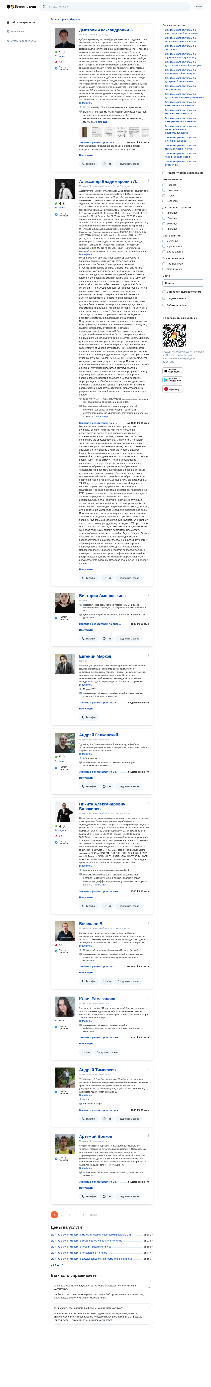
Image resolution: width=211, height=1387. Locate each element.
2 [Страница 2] (61, 1214)
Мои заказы (16, 31)
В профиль (85, 102)
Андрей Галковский (98, 735)
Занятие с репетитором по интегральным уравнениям (180, 120)
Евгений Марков (95, 656)
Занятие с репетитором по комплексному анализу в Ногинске (86, 1240)
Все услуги (86, 155)
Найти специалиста (21, 22)
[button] (101, 121)
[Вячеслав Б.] (65, 931)
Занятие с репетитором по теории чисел (180, 88)
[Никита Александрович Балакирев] (65, 812)
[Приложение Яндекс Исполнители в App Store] (172, 370)
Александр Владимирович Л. (108, 181)
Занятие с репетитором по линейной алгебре (100, 1110)
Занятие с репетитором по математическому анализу (98, 423)
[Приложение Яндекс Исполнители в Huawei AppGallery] (172, 388)
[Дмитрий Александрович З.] (65, 38)
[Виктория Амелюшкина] (65, 603)
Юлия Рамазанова (97, 999)
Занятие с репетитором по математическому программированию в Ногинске (92, 1234)
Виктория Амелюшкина (102, 595)
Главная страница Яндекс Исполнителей (21, 6)
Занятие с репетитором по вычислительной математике (98, 142)
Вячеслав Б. (91, 923)
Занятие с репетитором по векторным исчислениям (180, 104)
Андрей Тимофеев (97, 1070)
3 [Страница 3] (69, 1214)
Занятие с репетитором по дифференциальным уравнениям (184, 96)
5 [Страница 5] (83, 1214)
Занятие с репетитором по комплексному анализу (180, 112)
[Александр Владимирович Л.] (65, 189)
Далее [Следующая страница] (93, 1214)
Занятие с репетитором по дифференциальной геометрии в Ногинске (91, 1258)
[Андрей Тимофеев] (65, 1078)
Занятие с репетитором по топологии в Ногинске (79, 1252)
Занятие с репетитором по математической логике (180, 147)
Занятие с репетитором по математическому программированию (180, 129)
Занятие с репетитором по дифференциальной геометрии (183, 63)
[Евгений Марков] (65, 664)
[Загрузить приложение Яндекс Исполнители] (183, 335)
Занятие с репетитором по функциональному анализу (180, 55)
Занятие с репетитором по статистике (180, 163)
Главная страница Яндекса (8, 6)
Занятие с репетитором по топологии (180, 47)
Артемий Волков (95, 1136)
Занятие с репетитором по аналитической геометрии (180, 71)
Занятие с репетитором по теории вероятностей (180, 155)
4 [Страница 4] (76, 1214)
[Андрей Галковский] (65, 743)
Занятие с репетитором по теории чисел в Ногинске (81, 1246)
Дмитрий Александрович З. (106, 30)
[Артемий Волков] (65, 1144)
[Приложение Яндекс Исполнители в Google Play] (172, 379)
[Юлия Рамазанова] (65, 1007)
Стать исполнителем (22, 40)
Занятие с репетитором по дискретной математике (100, 623)
